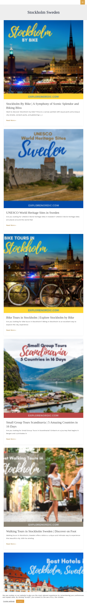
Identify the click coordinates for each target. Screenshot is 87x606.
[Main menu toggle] (82, 2)
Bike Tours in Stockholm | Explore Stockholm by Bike (40, 317)
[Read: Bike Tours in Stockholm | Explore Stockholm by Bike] (43, 273)
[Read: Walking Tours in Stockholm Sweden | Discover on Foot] (43, 487)
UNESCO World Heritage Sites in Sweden (32, 212)
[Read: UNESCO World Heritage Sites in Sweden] (43, 168)
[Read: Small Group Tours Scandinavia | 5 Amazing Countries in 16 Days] (43, 378)
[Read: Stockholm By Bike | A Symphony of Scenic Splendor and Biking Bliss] (43, 60)
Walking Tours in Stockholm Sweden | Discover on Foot (41, 531)
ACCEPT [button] (20, 601)
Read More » (11, 120)
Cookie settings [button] (9, 601)
